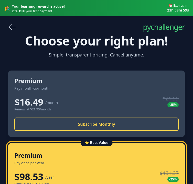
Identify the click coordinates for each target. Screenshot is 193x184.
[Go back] (12, 27)
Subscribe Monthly (96, 124)
